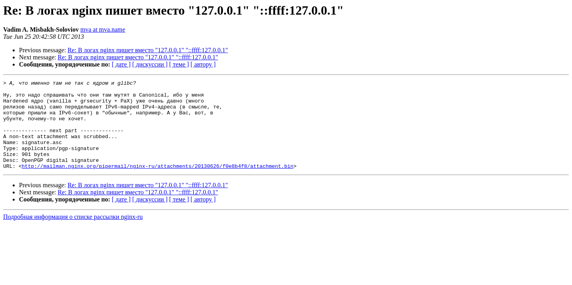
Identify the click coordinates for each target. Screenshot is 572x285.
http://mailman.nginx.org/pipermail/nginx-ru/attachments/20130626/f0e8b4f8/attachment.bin (157, 183)
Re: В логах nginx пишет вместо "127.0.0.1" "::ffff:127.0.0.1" (148, 50)
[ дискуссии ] (149, 64)
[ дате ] (121, 64)
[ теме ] (179, 64)
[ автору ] (202, 64)
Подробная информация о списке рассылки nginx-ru (73, 234)
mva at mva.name (102, 29)
